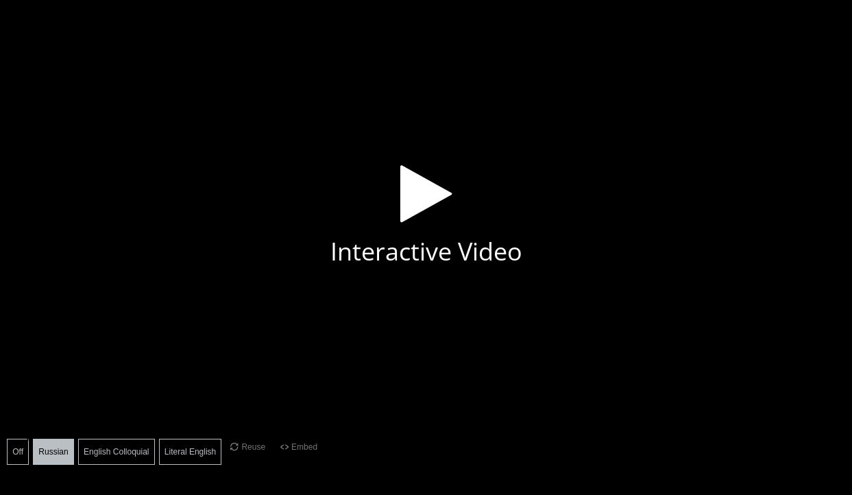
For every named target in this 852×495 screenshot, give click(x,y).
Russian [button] (53, 452)
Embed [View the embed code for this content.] (304, 447)
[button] (426, 213)
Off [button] (17, 452)
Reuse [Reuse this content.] (253, 447)
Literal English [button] (190, 452)
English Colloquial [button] (116, 452)
